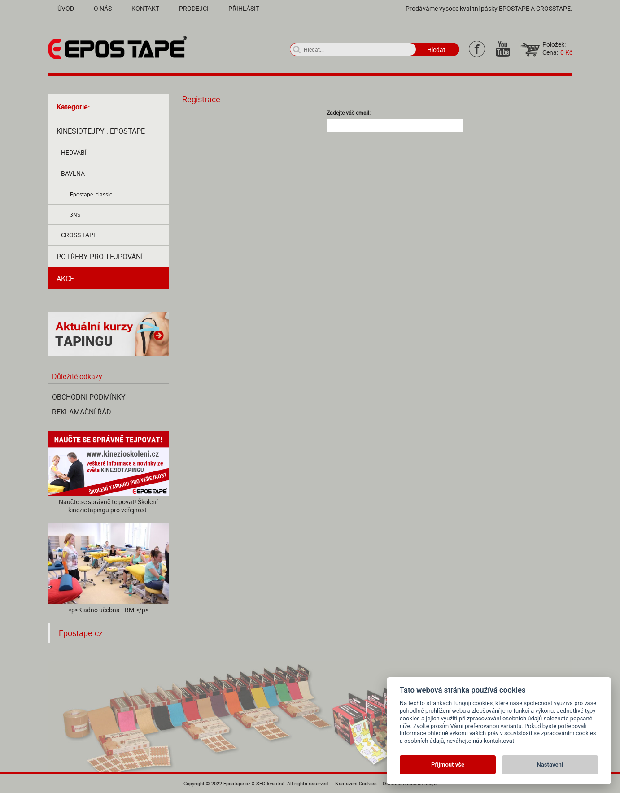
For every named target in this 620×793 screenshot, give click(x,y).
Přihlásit (243, 8)
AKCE (65, 278)
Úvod (65, 8)
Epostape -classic (91, 194)
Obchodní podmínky (89, 397)
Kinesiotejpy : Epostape (101, 131)
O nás (103, 8)
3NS (75, 214)
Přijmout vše (447, 764)
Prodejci (194, 8)
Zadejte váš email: (349, 112)
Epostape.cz (81, 633)
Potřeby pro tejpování (100, 256)
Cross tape (79, 235)
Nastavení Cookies (356, 783)
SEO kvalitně (270, 783)
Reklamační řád (81, 412)
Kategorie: (73, 107)
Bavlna (73, 173)
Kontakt (145, 8)
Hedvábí (74, 152)
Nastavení (550, 764)
